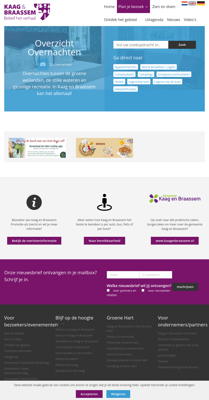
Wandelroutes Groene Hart (125, 348)
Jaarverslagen (167, 355)
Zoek (182, 44)
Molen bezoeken (66, 359)
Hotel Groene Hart (119, 354)
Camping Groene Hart (122, 366)
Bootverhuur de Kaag (69, 371)
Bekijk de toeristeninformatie (34, 240)
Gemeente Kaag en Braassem (178, 367)
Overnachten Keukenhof (72, 347)
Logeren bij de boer (167, 81)
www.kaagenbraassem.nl (175, 240)
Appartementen (126, 67)
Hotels (119, 81)
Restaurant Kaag (66, 365)
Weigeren (118, 394)
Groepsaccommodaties (174, 74)
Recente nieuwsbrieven (174, 339)
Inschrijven (185, 287)
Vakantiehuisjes (125, 89)
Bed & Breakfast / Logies (158, 67)
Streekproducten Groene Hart (127, 360)
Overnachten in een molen (73, 353)
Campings (146, 74)
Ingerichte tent (139, 81)
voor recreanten (159, 291)
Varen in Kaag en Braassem (74, 335)
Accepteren (89, 394)
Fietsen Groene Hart (120, 337)
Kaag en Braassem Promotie (177, 333)
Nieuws (163, 361)
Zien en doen (13, 339)
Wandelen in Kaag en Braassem (77, 341)
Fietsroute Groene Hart (123, 342)
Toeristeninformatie (17, 351)
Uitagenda (11, 357)
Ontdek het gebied (17, 345)
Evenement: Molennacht (21, 379)
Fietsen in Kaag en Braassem (75, 329)
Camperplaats (124, 74)
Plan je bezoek (14, 333)
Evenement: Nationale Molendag (26, 363)
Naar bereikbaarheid (104, 240)
